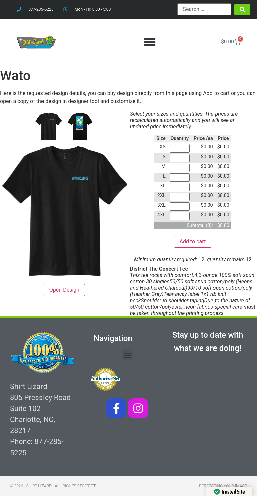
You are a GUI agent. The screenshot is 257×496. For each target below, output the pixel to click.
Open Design (64, 290)
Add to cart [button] (193, 241)
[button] (149, 42)
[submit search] (242, 9)
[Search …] (204, 9)
